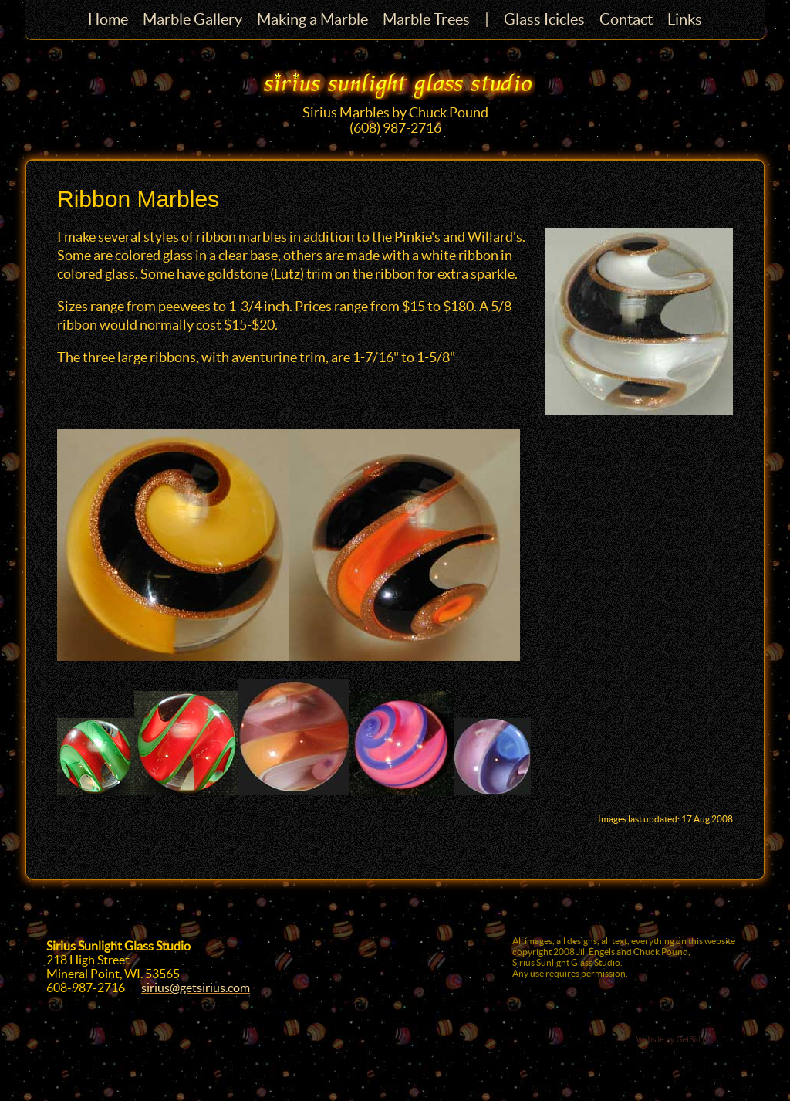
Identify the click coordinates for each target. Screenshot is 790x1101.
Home (108, 19)
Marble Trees (426, 19)
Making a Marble (312, 19)
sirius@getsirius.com (195, 987)
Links (684, 19)
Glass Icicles (544, 19)
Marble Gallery (192, 19)
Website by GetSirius (672, 1039)
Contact (626, 19)
